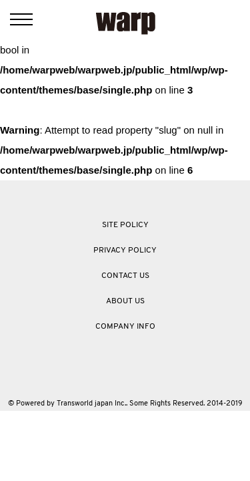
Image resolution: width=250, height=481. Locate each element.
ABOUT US (125, 301)
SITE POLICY (125, 225)
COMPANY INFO (125, 327)
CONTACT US (125, 276)
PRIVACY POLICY (125, 251)
